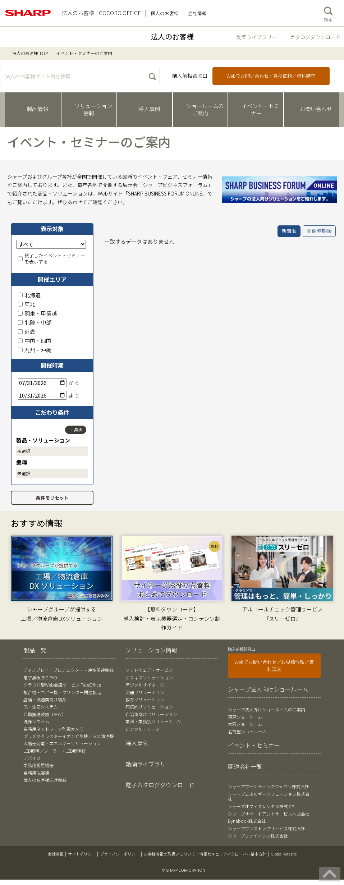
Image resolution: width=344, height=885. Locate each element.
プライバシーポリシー (119, 854)
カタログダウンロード (315, 37)
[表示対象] (51, 244)
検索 (328, 12)
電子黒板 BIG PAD (40, 677)
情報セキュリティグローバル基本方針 (232, 854)
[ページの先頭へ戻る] (329, 874)
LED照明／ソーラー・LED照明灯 (54, 751)
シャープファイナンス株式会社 (258, 836)
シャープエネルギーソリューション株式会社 (268, 796)
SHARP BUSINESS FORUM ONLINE (165, 193)
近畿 (26, 331)
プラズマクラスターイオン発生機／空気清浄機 (68, 736)
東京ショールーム (245, 717)
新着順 (289, 230)
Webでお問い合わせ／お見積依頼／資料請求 (274, 666)
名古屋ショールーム (247, 731)
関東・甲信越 (37, 313)
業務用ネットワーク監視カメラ (53, 729)
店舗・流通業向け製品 (44, 699)
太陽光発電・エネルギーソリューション (62, 743)
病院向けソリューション (149, 706)
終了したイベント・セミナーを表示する (51, 259)
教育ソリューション (144, 699)
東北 (26, 304)
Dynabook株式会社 (247, 821)
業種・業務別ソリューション (153, 721)
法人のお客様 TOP (30, 53)
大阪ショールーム (245, 724)
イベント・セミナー (254, 745)
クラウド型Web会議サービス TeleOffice (62, 685)
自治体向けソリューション (151, 714)
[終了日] (42, 395)
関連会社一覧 (245, 766)
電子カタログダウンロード (159, 784)
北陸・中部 (34, 322)
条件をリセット (52, 497)
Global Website (284, 854)
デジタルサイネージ (144, 685)
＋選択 (76, 429)
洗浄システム (36, 721)
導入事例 (136, 742)
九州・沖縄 (34, 350)
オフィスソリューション (149, 677)
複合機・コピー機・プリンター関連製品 (62, 692)
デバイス (32, 758)
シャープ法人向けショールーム (268, 689)
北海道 (29, 295)
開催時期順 (319, 230)
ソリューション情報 (151, 650)
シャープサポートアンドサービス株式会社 (268, 814)
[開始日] (42, 382)
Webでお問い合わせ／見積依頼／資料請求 (270, 75)
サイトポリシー (82, 854)
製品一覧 (34, 650)
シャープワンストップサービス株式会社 (266, 828)
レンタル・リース (142, 729)
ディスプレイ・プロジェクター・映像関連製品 (68, 670)
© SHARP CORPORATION (183, 870)
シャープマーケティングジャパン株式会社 (268, 786)
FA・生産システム (40, 706)
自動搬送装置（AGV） (44, 714)
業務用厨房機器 (38, 765)
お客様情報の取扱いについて (169, 854)
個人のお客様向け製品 (44, 780)
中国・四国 (34, 340)
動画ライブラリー (257, 37)
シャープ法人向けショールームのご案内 (266, 709)
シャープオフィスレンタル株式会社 (262, 806)
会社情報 (56, 854)
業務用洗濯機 (36, 773)
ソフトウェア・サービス (149, 670)
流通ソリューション (144, 692)
